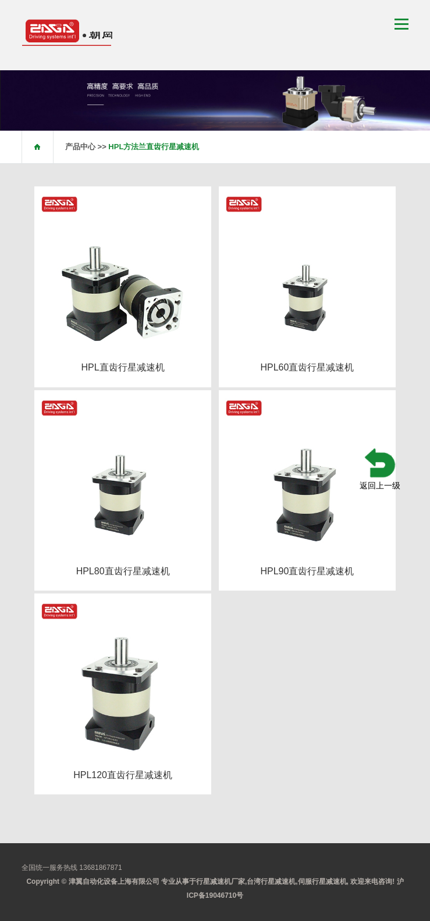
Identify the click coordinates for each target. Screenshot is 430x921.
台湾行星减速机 (271, 881)
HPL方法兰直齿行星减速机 (153, 146)
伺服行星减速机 (322, 881)
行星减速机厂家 (220, 881)
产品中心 (80, 146)
